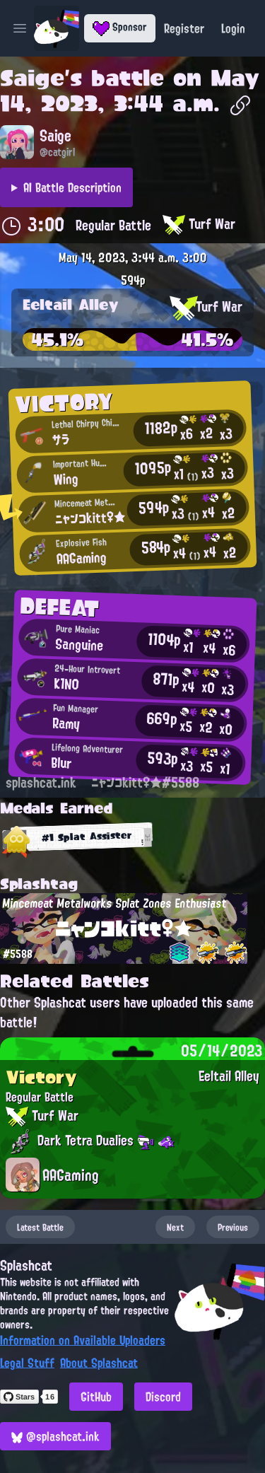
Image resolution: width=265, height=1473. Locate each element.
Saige (32, 78)
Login (233, 28)
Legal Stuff (27, 1362)
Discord (163, 1396)
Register (184, 28)
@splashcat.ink (55, 1436)
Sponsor (120, 27)
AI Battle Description (72, 187)
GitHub (96, 1396)
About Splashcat (99, 1362)
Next (175, 1226)
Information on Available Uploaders (82, 1340)
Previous (233, 1226)
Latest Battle (40, 1226)
